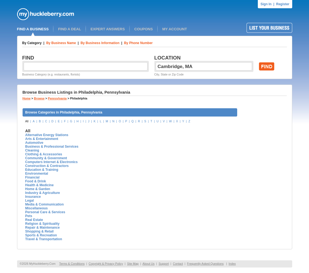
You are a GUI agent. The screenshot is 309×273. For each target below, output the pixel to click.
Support (163, 263)
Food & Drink (35, 181)
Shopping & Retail (39, 231)
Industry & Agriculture (42, 193)
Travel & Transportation (43, 239)
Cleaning (32, 150)
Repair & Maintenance (42, 227)
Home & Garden (37, 189)
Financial (32, 177)
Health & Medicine (39, 185)
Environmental (36, 173)
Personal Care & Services (45, 212)
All (27, 121)
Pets (28, 216)
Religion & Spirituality (42, 224)
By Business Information (100, 43)
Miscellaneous (36, 208)
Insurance (33, 197)
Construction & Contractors (47, 166)
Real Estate (34, 220)
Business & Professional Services (51, 146)
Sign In (266, 4)
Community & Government (46, 158)
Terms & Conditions (71, 263)
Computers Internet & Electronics (51, 162)
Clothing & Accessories (43, 154)
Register (282, 4)
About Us (149, 263)
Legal (29, 200)
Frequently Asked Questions (205, 263)
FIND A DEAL (69, 29)
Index (232, 263)
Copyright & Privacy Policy (106, 263)
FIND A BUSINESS (33, 29)
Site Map (133, 263)
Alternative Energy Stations (47, 135)
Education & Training (41, 170)
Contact (178, 263)
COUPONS (143, 29)
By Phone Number (138, 43)
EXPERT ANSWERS (108, 29)
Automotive (34, 143)
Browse (39, 98)
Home (27, 98)
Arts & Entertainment (41, 139)
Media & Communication (44, 204)
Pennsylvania (57, 98)
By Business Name (61, 43)
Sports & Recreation (41, 235)
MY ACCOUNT (174, 29)
